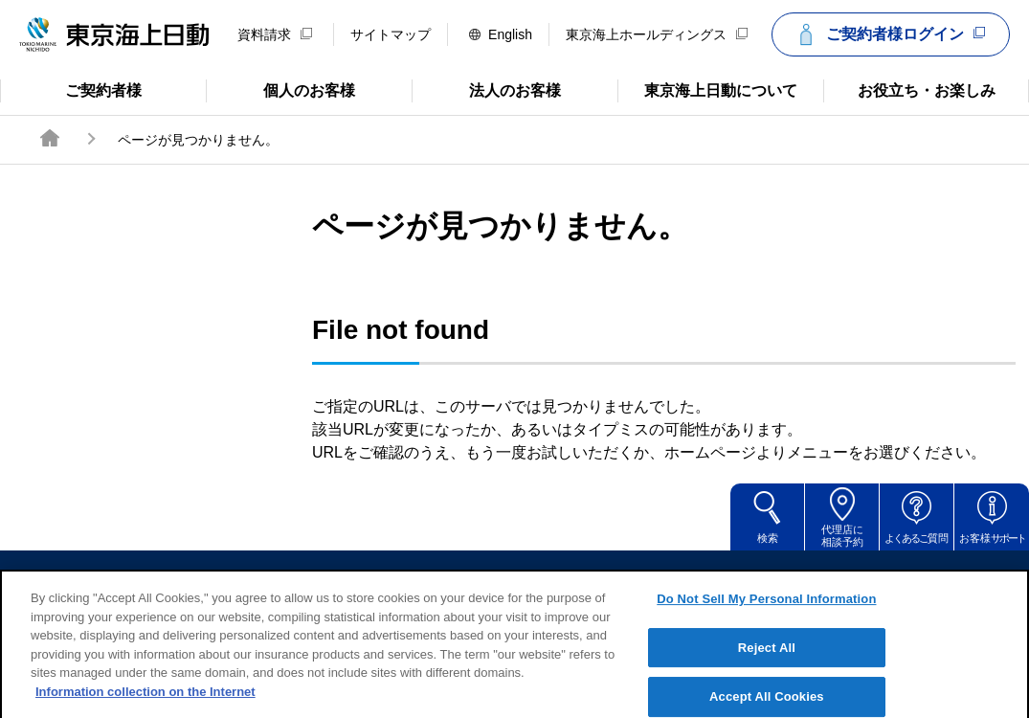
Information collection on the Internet (145, 707)
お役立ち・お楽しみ (909, 89)
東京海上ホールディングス (657, 34)
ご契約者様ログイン (888, 34)
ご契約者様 (76, 89)
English (500, 34)
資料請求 (274, 34)
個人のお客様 (280, 89)
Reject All (766, 663)
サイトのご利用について (381, 578)
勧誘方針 (528, 578)
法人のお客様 (486, 89)
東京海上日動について (707, 89)
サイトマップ (390, 34)
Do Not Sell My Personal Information (766, 614)
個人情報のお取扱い (662, 578)
